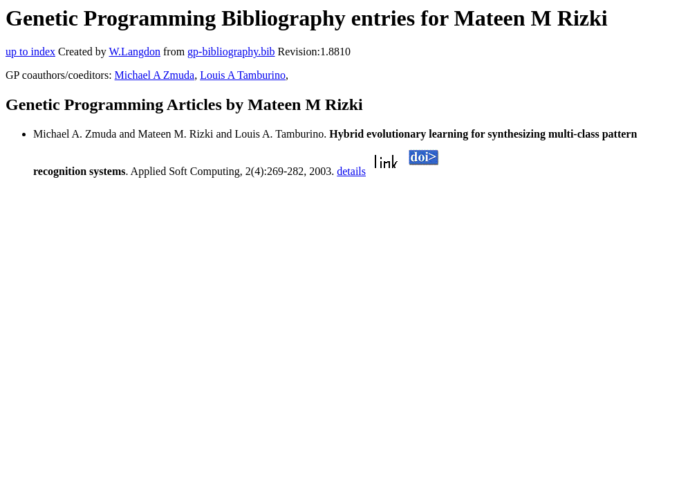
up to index (30, 51)
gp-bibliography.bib (231, 51)
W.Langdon (134, 51)
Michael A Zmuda (155, 75)
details (351, 171)
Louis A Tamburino (243, 75)
